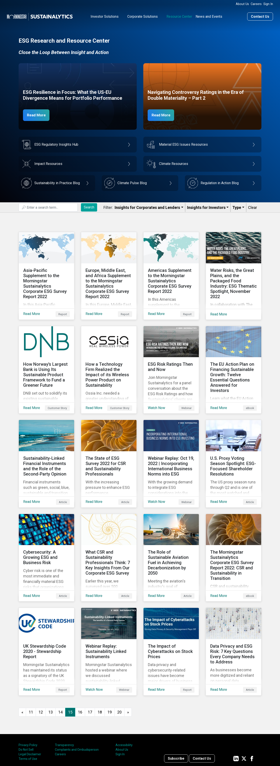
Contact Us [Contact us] (260, 16)
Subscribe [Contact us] (176, 723)
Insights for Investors (206, 207)
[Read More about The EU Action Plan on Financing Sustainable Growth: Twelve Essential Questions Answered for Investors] (233, 359)
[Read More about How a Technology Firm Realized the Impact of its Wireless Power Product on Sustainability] (108, 359)
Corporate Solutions (142, 16)
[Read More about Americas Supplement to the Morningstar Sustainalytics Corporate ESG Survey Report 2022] (171, 272)
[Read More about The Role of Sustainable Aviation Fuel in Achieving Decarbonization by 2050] (171, 533)
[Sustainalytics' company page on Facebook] (251, 723)
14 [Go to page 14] (60, 677)
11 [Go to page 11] (31, 677)
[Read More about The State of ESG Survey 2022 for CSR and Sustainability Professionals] (108, 446)
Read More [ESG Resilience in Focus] (37, 114)
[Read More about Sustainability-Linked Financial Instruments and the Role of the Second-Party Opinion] (46, 446)
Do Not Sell (26, 715)
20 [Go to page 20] (119, 677)
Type (236, 207)
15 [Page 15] (70, 677)
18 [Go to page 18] (100, 677)
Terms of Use (28, 724)
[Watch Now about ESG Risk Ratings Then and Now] (171, 359)
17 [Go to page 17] (90, 677)
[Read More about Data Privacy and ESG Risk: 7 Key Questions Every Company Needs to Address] (233, 620)
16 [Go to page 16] (80, 677)
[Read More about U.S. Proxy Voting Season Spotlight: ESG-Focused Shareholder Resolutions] (233, 446)
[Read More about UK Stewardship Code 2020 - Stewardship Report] (46, 620)
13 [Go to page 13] (50, 677)
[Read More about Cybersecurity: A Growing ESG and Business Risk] (46, 533)
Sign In (268, 4)
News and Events (209, 16)
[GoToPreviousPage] (22, 677)
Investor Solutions (105, 16)
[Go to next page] (128, 677)
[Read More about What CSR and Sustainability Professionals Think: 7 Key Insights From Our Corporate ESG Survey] (108, 533)
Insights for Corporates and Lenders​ (147, 207)
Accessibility (124, 710)
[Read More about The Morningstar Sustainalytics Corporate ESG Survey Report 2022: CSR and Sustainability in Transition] (233, 533)
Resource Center (179, 16)
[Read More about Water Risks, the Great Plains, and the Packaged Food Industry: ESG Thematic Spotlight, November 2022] (233, 272)
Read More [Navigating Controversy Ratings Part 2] (162, 114)
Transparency (64, 710)
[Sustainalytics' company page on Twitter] (244, 723)
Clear (252, 207)
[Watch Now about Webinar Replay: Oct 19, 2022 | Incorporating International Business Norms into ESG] (171, 446)
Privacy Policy (28, 710)
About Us (242, 4)
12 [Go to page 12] (40, 677)
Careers (256, 4)
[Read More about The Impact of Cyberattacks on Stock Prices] (171, 620)
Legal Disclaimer (30, 719)
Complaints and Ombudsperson (77, 715)
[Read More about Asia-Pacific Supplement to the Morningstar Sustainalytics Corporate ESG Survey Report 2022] (46, 272)
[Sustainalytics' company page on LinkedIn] (236, 723)
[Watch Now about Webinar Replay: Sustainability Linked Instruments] (108, 620)
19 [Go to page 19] (109, 677)
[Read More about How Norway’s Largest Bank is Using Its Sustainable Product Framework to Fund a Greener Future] (46, 359)
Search (89, 207)
